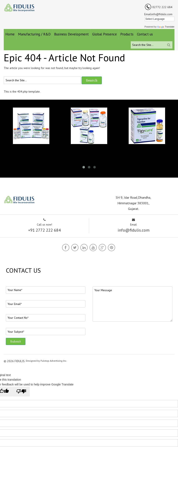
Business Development (71, 34)
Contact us (145, 34)
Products (126, 34)
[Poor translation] (21, 391)
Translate (165, 26)
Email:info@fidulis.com (158, 14)
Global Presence (104, 34)
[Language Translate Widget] (159, 19)
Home (10, 34)
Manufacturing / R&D (34, 34)
